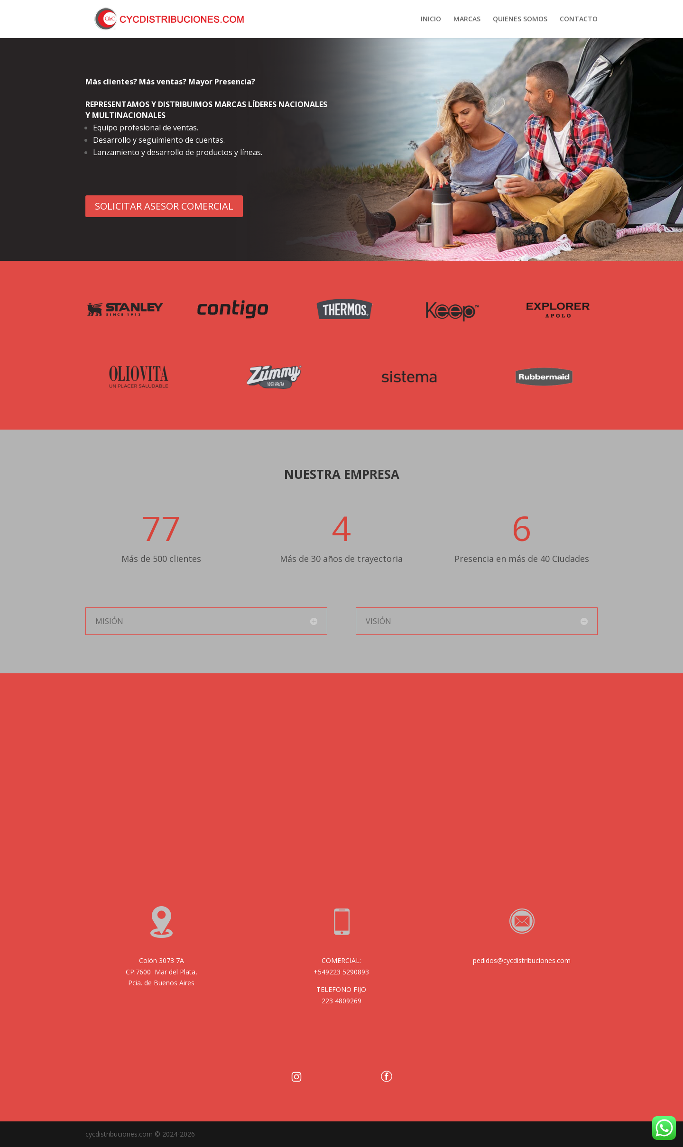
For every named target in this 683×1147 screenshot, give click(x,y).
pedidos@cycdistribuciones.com (522, 960)
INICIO (431, 19)
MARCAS (466, 19)
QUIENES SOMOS (520, 19)
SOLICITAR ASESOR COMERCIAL (164, 206)
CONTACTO (579, 19)
